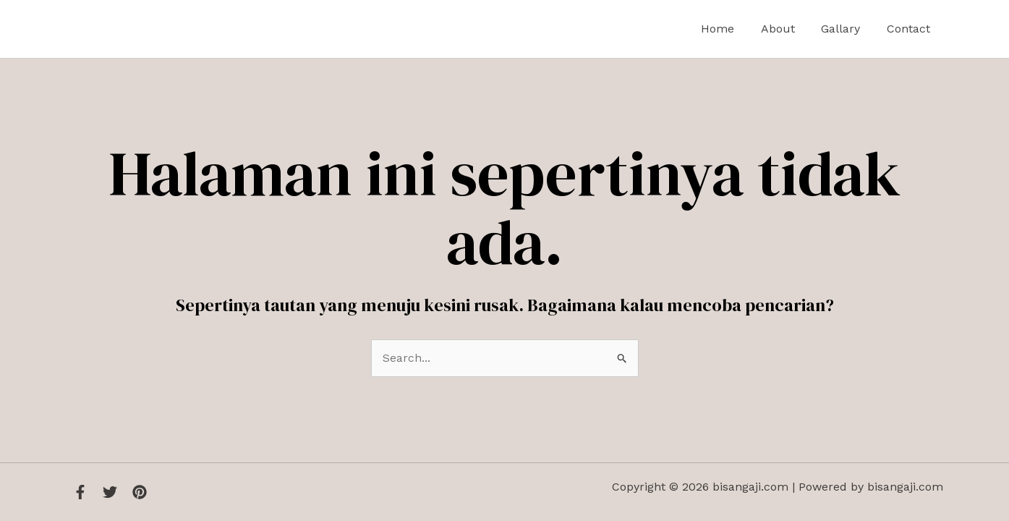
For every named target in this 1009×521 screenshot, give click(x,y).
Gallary (845, 28)
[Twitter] (109, 492)
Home (729, 28)
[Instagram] (139, 492)
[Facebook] (80, 492)
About (786, 28)
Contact (910, 28)
